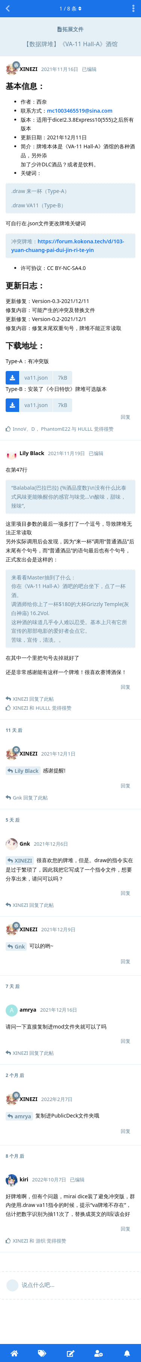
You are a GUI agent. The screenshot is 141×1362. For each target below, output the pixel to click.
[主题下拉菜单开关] (133, 8)
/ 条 (70, 8)
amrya (23, 1116)
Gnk (20, 946)
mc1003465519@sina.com (79, 110)
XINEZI (23, 860)
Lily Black (27, 770)
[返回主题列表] (7, 8)
